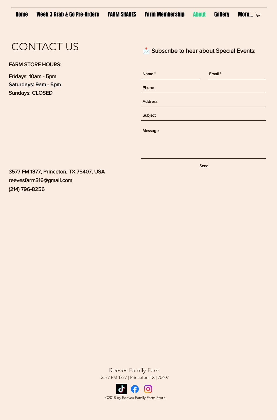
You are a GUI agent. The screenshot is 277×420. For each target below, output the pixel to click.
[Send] (204, 166)
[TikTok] (121, 389)
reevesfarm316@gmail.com (40, 180)
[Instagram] (148, 389)
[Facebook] (135, 389)
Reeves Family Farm (135, 370)
